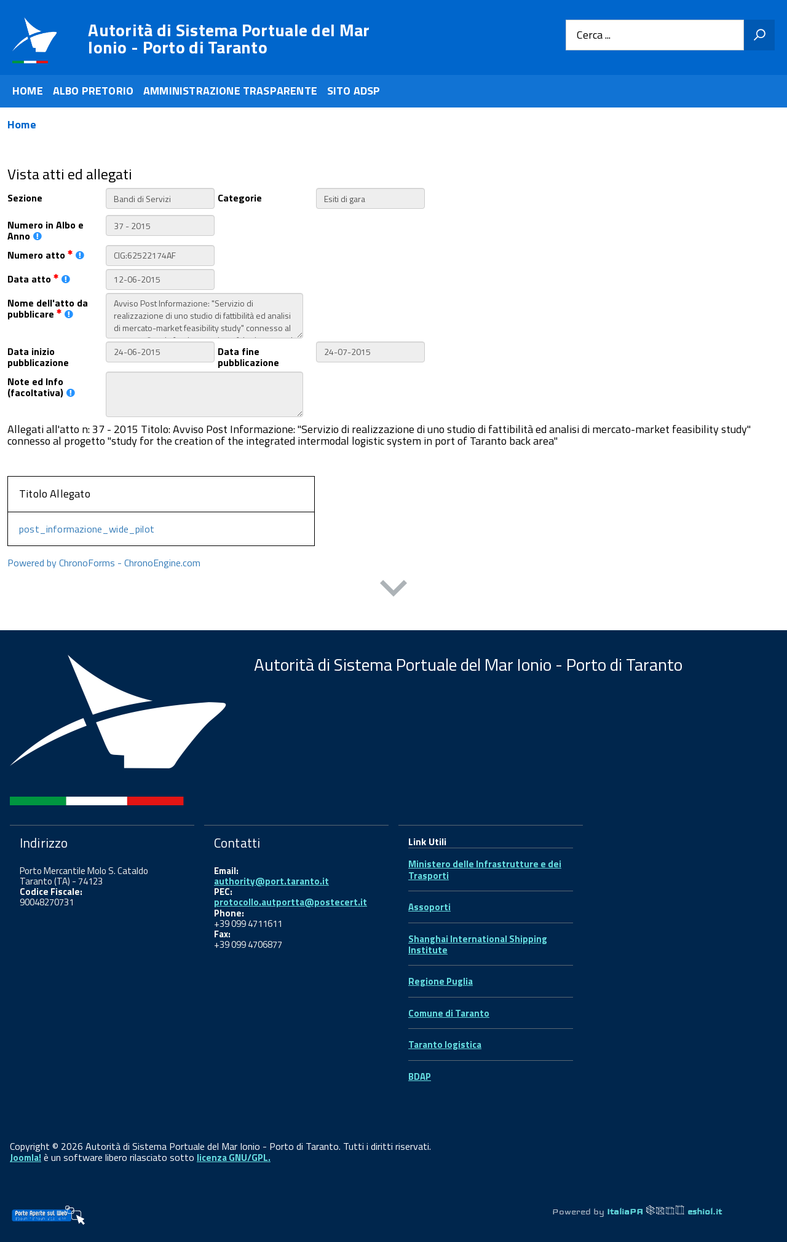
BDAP (419, 1076)
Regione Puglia (440, 981)
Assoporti (429, 907)
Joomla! (25, 1157)
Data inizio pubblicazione (38, 356)
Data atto (38, 277)
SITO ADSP (354, 90)
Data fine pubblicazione (248, 356)
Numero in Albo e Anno (45, 229)
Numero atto (45, 254)
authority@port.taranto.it (271, 881)
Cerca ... (594, 35)
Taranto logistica (444, 1044)
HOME (27, 90)
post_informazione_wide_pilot (86, 528)
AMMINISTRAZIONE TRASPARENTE (230, 90)
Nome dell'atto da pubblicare (47, 307)
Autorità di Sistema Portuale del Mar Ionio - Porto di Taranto (229, 38)
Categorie (240, 196)
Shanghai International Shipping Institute (477, 944)
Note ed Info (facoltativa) (41, 386)
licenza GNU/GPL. (234, 1157)
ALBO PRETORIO (93, 90)
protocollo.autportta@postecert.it (290, 902)
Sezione (24, 196)
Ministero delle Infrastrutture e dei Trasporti (484, 869)
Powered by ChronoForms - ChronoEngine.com (103, 562)
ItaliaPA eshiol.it (664, 1211)
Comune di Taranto (448, 1013)
